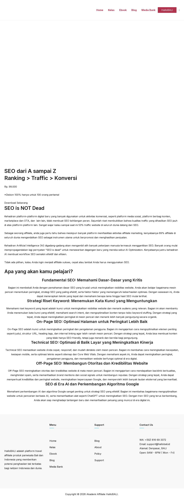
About (97, 447)
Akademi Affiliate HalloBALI (102, 494)
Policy (97, 453)
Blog (134, 10)
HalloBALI (167, 10)
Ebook (123, 10)
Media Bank (148, 10)
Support (99, 460)
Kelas (111, 10)
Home (99, 10)
